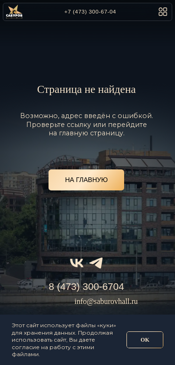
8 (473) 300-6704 (86, 286)
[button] (163, 12)
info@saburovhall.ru (106, 301)
